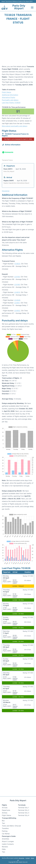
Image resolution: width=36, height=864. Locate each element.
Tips (3, 852)
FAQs (4, 849)
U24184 (17, 277)
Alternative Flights (8, 97)
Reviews (5, 847)
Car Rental (6, 834)
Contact (27, 858)
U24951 (17, 303)
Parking (4, 831)
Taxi (3, 823)
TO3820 (17, 264)
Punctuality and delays (10, 100)
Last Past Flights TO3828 (11, 103)
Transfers (5, 828)
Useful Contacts (8, 844)
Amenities (5, 839)
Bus (3, 821)
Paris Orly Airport (18, 7)
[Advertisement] (18, 45)
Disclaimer (21, 858)
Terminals (22, 805)
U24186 (17, 285)
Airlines (4, 813)
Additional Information (10, 95)
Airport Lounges (8, 841)
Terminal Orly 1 (23, 808)
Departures (6, 810)
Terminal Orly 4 (23, 815)
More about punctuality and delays (14, 126)
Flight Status (6, 92)
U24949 (17, 300)
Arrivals (4, 808)
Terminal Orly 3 (23, 813)
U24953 (17, 311)
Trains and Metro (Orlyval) (11, 826)
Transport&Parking (9, 818)
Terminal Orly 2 (23, 810)
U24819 (17, 292)
